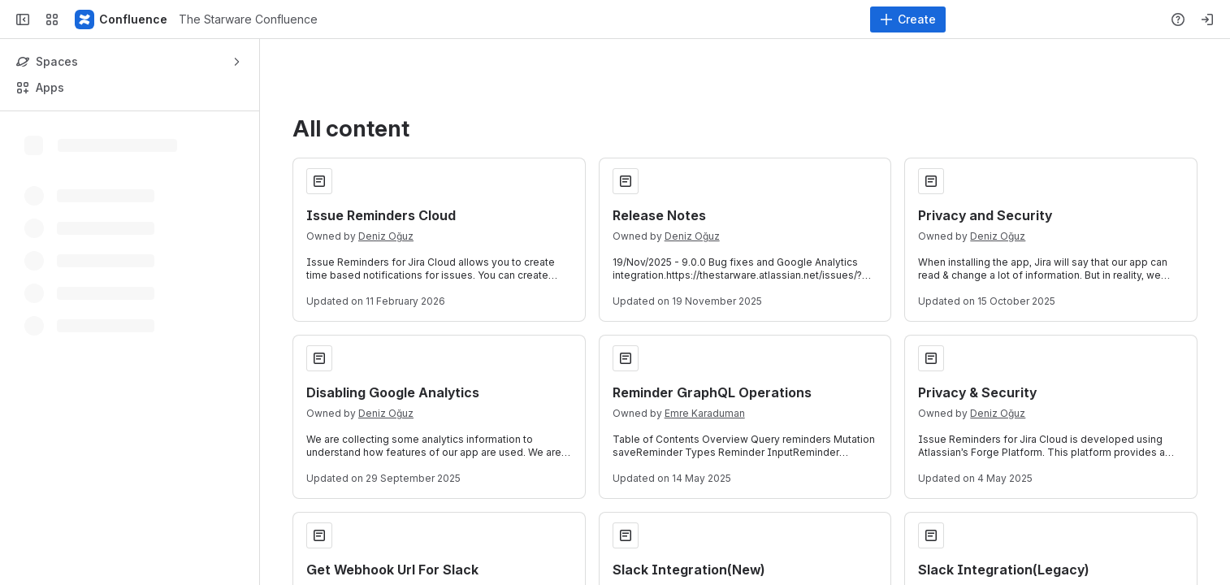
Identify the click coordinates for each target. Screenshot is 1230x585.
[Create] (908, 19)
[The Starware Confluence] (121, 19)
